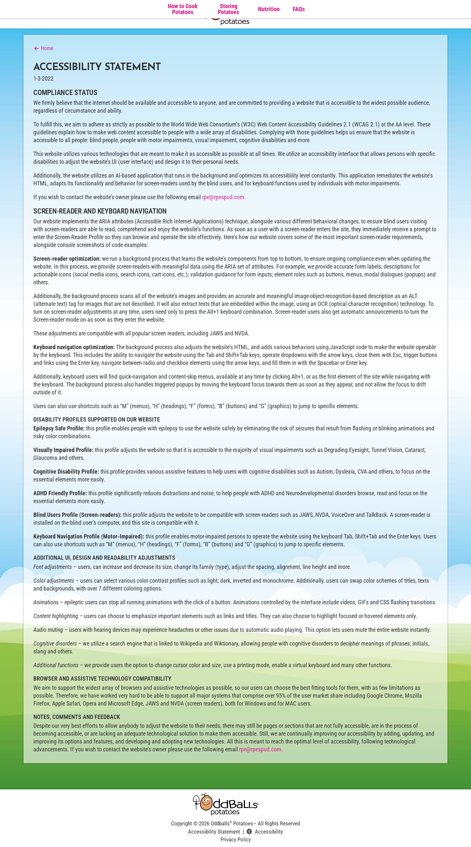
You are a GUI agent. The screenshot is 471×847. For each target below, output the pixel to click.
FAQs (299, 9)
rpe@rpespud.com (223, 197)
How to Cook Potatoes (183, 9)
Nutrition (269, 9)
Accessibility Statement (214, 831)
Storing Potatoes (228, 9)
